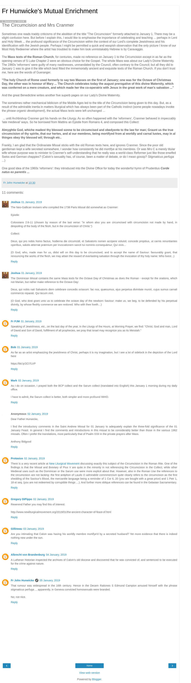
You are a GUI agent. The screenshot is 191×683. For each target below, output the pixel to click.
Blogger (96, 679)
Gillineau (16, 528)
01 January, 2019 (31, 202)
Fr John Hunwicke (22, 580)
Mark (14, 380)
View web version (89, 672)
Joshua (15, 202)
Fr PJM (15, 321)
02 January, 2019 (28, 380)
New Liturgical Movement (64, 463)
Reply (14, 261)
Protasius (17, 458)
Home (90, 665)
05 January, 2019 (50, 580)
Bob (13, 347)
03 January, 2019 (33, 528)
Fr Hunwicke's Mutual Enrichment (50, 11)
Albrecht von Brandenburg (28, 554)
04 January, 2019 (56, 554)
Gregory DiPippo (21, 499)
